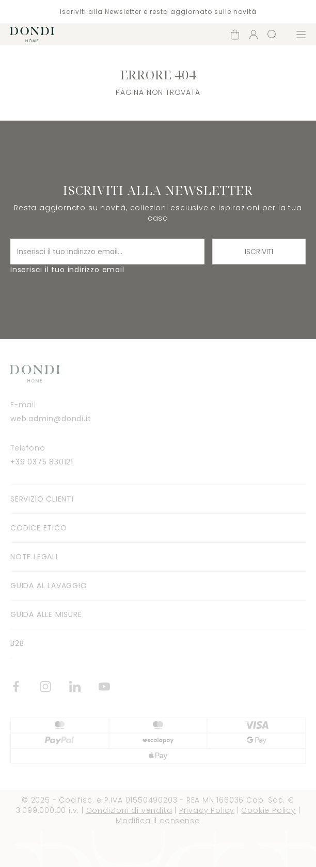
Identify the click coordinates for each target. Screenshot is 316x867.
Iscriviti (259, 251)
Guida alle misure (46, 614)
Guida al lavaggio (48, 585)
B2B (17, 643)
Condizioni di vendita (129, 810)
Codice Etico (38, 528)
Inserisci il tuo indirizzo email (67, 269)
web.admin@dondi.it (50, 418)
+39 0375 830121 (41, 462)
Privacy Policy (206, 810)
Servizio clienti (42, 499)
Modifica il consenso (158, 820)
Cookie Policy (268, 810)
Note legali (34, 557)
